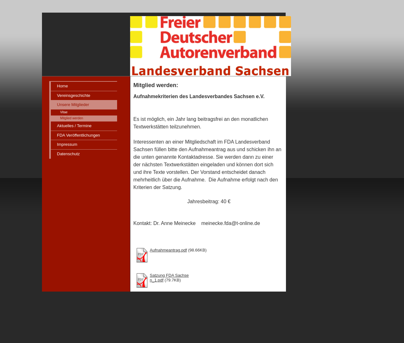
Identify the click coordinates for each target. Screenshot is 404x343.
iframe (322, 244)
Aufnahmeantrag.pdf (168, 250)
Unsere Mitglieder (73, 104)
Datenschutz (68, 153)
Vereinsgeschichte (74, 95)
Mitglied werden (71, 118)
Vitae (64, 112)
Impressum (67, 144)
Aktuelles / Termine (74, 125)
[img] (168, 38)
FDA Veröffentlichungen (78, 135)
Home (62, 86)
